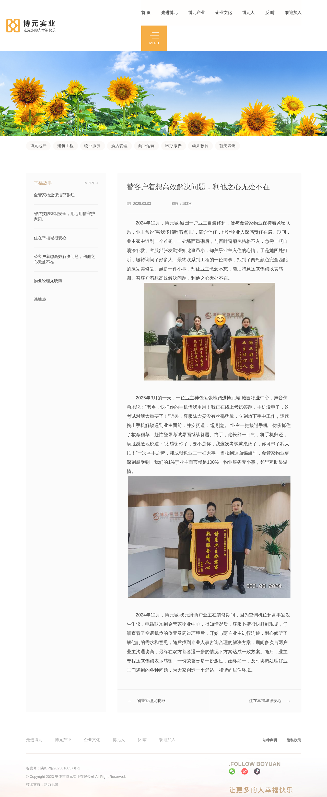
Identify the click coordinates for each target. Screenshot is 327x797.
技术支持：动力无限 (42, 759)
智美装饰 (227, 120)
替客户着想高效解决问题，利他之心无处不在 (64, 234)
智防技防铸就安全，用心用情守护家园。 (64, 191)
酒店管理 (119, 120)
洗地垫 (40, 273)
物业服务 (92, 120)
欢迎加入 (293, 12)
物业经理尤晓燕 (48, 255)
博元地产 (38, 120)
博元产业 (196, 12)
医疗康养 (174, 120)
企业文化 (223, 12)
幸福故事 (43, 157)
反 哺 (269, 12)
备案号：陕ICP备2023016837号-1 (53, 743)
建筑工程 (65, 120)
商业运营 (146, 120)
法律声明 (270, 714)
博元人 (248, 12)
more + (91, 157)
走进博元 (169, 12)
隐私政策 (294, 714)
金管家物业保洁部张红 (54, 169)
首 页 (145, 12)
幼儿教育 (200, 120)
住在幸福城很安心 (50, 212)
